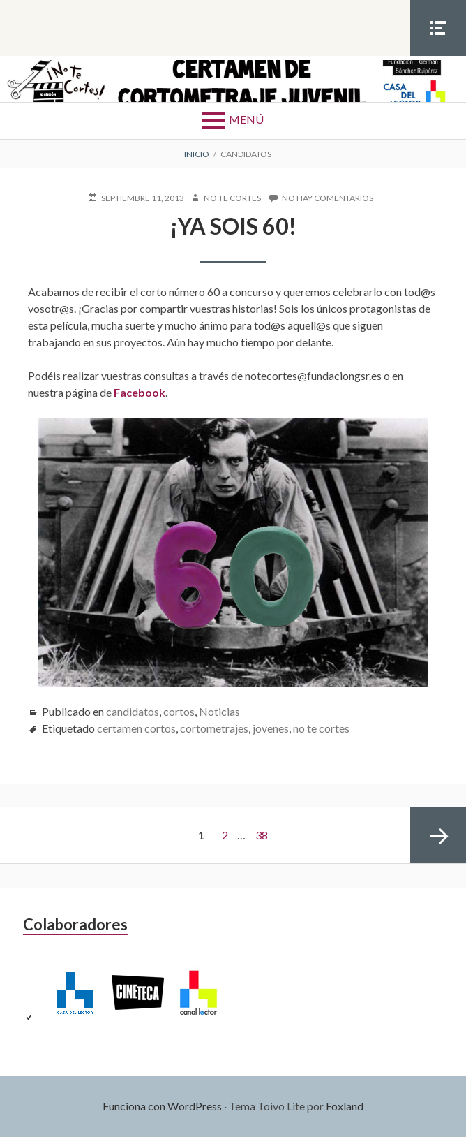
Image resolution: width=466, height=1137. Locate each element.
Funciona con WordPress (162, 1106)
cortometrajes (214, 728)
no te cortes (321, 728)
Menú (246, 119)
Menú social (438, 55)
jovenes (271, 728)
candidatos (132, 711)
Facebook (139, 392)
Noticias (219, 711)
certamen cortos (136, 728)
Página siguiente (438, 835)
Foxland (344, 1106)
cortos (179, 711)
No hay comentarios (327, 198)
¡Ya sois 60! (233, 226)
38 (261, 835)
